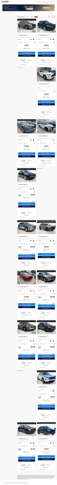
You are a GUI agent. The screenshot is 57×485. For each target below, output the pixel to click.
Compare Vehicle (22, 64)
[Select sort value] (49, 17)
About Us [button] (39, 1)
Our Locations (44, 1)
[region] (26, 201)
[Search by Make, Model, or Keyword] (27, 13)
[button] (35, 25)
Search (52, 13)
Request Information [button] (26, 52)
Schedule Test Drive (26, 55)
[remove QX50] (32, 17)
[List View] (54, 17)
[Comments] (34, 42)
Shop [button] (48, 1)
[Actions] (34, 35)
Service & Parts (52, 1)
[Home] (36, 2)
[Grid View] (52, 17)
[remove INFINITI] (28, 17)
